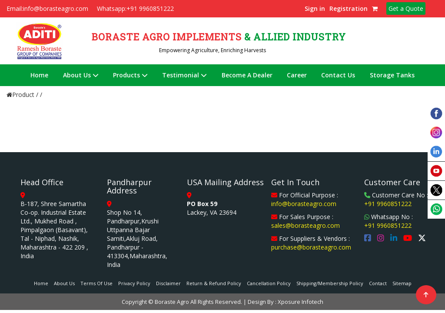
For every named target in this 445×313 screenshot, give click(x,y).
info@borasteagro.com (303, 204)
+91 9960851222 (388, 204)
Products (130, 75)
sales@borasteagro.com (305, 225)
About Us (81, 75)
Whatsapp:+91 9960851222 (135, 8)
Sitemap (402, 283)
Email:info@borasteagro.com (47, 8)
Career (297, 75)
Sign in (315, 8)
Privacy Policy (134, 283)
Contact (378, 283)
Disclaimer (168, 283)
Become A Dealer (247, 75)
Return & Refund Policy (213, 283)
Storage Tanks (392, 75)
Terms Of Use (96, 283)
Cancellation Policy (269, 283)
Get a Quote (406, 8)
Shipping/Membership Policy (329, 283)
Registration (348, 8)
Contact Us (338, 75)
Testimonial (184, 75)
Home (39, 75)
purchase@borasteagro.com (311, 247)
